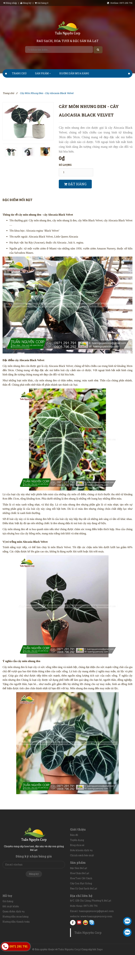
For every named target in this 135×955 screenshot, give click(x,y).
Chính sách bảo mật (82, 855)
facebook (73, 922)
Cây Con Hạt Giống (81, 883)
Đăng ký (25, 2)
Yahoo (85, 922)
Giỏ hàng (8, 901)
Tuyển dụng (77, 840)
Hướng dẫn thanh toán (28, 81)
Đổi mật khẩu (11, 906)
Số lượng (65, 164)
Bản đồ (74, 834)
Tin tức (58, 81)
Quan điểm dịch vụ (14, 911)
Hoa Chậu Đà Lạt (79, 873)
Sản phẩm (43, 73)
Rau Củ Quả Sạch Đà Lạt (83, 888)
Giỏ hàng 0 (41, 2)
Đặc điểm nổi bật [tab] (17, 200)
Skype (91, 922)
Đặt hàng (75, 184)
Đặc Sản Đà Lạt (78, 868)
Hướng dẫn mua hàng (74, 73)
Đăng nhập (10, 2)
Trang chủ (19, 73)
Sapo (100, 949)
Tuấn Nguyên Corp (88, 933)
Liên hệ (78, 81)
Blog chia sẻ (77, 845)
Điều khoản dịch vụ (81, 850)
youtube (79, 922)
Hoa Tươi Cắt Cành (81, 878)
